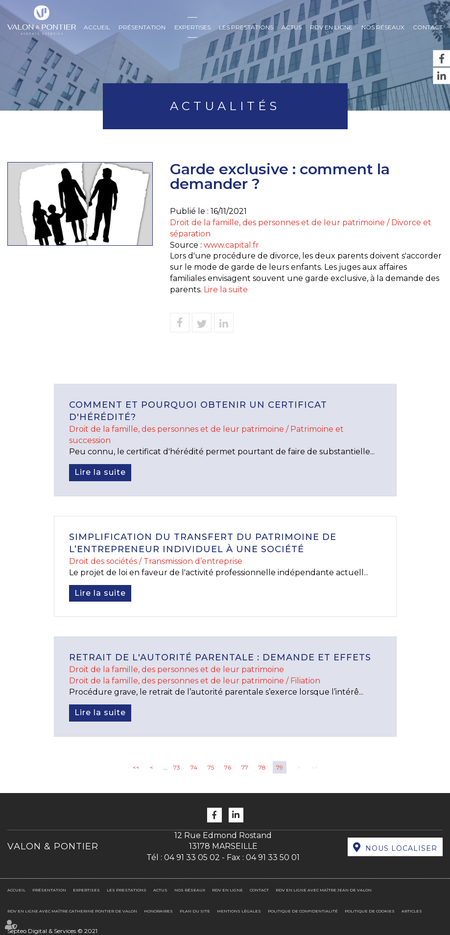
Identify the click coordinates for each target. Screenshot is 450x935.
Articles (412, 911)
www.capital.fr (231, 245)
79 (279, 767)
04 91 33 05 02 (192, 857)
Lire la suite (226, 289)
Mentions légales (239, 911)
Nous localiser (401, 848)
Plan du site (195, 911)
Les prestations (246, 27)
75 (211, 767)
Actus (292, 27)
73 (176, 767)
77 (244, 767)
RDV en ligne (331, 27)
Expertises (192, 27)
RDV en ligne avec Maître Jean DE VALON (324, 890)
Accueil (97, 27)
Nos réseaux (382, 27)
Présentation (142, 27)
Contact (428, 27)
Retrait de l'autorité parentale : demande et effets (220, 657)
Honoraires (158, 911)
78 (262, 767)
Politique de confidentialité (303, 911)
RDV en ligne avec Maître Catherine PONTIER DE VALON (72, 911)
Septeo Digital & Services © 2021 (52, 931)
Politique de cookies (370, 911)
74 (193, 767)
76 (227, 767)
